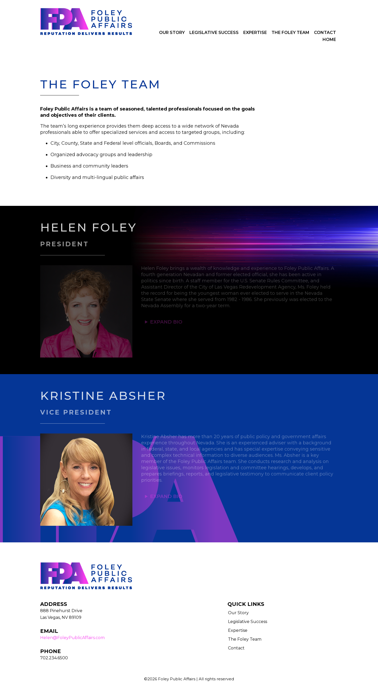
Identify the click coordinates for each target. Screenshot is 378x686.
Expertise (255, 32)
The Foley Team (290, 32)
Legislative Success (214, 32)
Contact (325, 32)
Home (329, 39)
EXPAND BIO (166, 322)
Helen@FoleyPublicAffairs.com (72, 637)
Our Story (172, 32)
